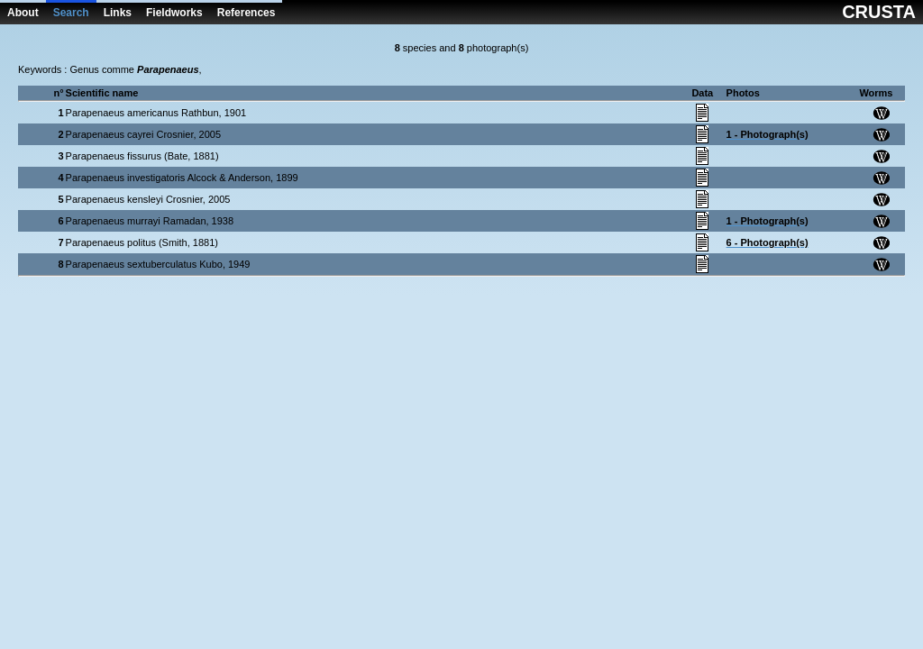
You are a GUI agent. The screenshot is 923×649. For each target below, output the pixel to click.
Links (118, 12)
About (23, 12)
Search (71, 12)
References (246, 12)
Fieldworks (174, 12)
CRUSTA (879, 12)
